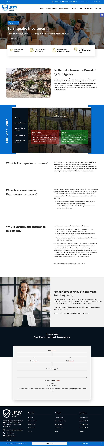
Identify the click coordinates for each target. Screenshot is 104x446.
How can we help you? (52, 369)
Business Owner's (59, 417)
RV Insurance (31, 427)
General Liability (59, 424)
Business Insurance (63, 8)
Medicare (74, 8)
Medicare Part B (84, 420)
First (34, 357)
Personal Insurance (51, 8)
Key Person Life (59, 427)
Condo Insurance (32, 420)
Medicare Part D (84, 427)
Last (70, 357)
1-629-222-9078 (68, 1)
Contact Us (98, 8)
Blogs (81, 8)
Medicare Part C (84, 424)
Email (70, 361)
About (41, 8)
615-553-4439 (57, 1)
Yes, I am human (52, 385)
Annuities (30, 417)
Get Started (12, 39)
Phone (34, 361)
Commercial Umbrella (60, 420)
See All (30, 431)
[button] (102, 15)
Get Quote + (49, 444)
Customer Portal (89, 8)
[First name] (34, 354)
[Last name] (70, 354)
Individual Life (32, 424)
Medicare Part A (84, 417)
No (52, 383)
